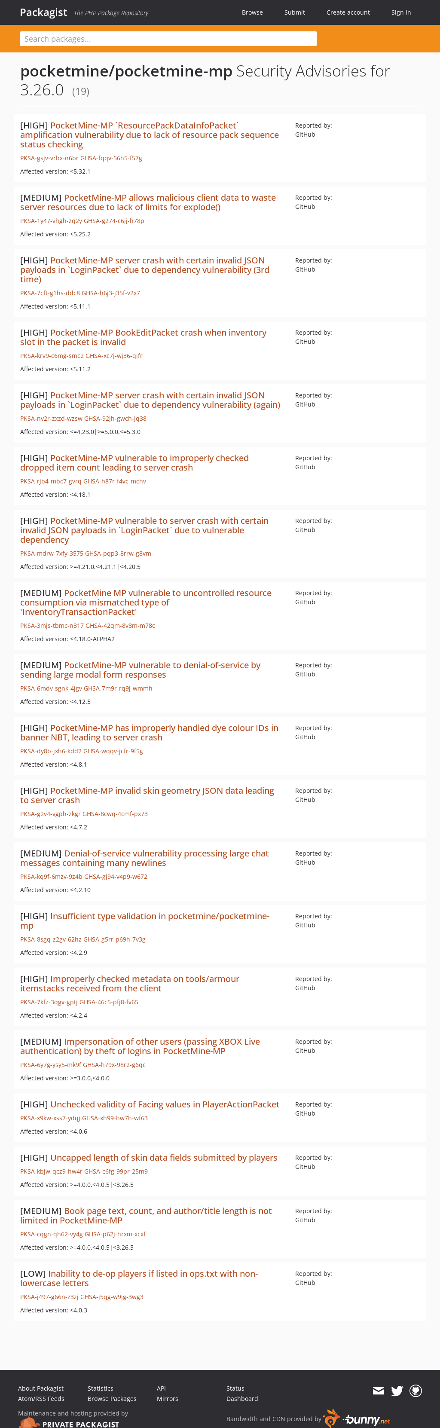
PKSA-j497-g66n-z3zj (49, 1297)
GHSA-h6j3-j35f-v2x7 (111, 293)
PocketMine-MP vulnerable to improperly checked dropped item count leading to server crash (134, 462)
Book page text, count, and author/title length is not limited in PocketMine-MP (146, 1215)
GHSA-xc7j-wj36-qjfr (114, 356)
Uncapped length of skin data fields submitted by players (164, 1157)
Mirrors (167, 1398)
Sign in (401, 12)
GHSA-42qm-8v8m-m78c (120, 625)
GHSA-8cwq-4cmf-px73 (115, 814)
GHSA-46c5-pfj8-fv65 (108, 1002)
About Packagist (41, 1388)
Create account (348, 12)
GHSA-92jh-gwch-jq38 (115, 418)
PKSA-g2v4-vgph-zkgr (50, 814)
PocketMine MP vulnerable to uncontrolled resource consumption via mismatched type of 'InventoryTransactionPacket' (146, 602)
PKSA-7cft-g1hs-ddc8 (50, 293)
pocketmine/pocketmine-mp (126, 70)
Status (235, 1388)
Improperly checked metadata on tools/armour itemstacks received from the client (129, 983)
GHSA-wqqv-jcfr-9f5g (113, 751)
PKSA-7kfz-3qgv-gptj (49, 1002)
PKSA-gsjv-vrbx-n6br (49, 158)
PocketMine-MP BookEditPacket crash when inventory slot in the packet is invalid (143, 337)
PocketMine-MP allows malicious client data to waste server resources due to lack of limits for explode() (148, 202)
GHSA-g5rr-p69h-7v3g (114, 939)
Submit (294, 12)
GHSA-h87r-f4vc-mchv (114, 481)
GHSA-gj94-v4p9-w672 (115, 876)
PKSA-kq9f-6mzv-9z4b (51, 876)
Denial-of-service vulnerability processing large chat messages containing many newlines (144, 857)
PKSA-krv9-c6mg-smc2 (52, 356)
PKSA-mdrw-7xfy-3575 (51, 553)
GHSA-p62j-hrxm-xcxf (115, 1234)
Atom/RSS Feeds (41, 1398)
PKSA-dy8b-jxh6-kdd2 (51, 751)
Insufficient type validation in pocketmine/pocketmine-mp (144, 920)
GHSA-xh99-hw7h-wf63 (115, 1118)
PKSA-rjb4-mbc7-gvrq (51, 481)
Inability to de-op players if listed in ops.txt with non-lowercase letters (139, 1278)
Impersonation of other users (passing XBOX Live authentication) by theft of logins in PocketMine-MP (140, 1046)
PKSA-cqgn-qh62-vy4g (51, 1234)
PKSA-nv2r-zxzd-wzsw (51, 418)
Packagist (43, 12)
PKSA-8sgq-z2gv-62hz (51, 939)
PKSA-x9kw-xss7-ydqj (50, 1118)
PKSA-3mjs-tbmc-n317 (52, 625)
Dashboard (242, 1398)
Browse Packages (112, 1398)
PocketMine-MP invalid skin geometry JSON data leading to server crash (147, 795)
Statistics (100, 1388)
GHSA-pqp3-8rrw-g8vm (118, 553)
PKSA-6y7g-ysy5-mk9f (50, 1065)
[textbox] (168, 38)
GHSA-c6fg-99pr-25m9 (116, 1171)
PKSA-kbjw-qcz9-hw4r (51, 1171)
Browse (252, 12)
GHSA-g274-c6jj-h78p (114, 221)
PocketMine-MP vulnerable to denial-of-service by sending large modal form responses (140, 669)
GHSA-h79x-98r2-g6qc (114, 1065)
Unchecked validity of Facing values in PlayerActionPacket (165, 1104)
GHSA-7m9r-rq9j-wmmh (118, 688)
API (161, 1388)
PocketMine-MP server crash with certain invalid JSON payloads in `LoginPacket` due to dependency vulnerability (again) (150, 399)
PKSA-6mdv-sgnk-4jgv (51, 688)
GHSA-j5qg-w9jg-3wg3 (112, 1297)
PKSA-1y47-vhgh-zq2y (51, 221)
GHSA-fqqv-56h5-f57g (111, 158)
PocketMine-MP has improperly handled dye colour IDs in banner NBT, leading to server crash (149, 732)
